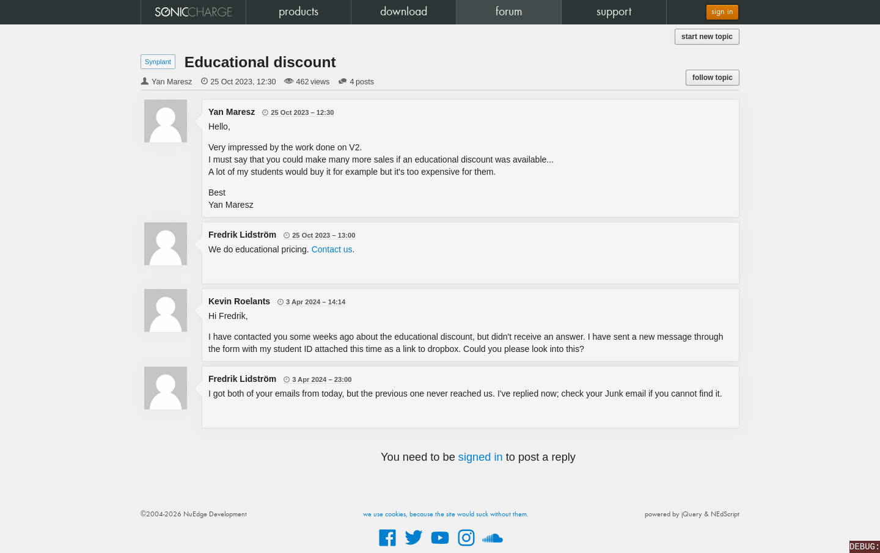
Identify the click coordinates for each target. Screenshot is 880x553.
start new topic (707, 36)
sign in (722, 11)
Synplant (158, 61)
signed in (480, 457)
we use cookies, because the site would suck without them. (446, 514)
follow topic (712, 77)
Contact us (332, 249)
